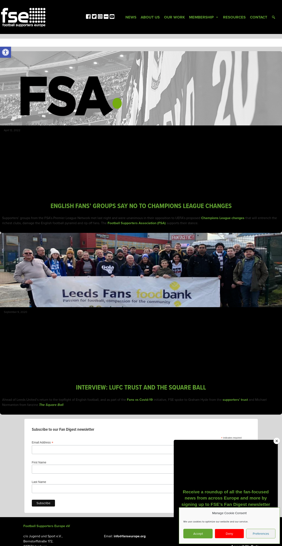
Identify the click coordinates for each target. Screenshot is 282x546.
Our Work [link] (174, 17)
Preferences (261, 534)
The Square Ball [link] (51, 405)
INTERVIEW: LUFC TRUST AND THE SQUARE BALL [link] (141, 387)
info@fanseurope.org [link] (130, 536)
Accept (198, 534)
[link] (5, 52)
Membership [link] (204, 17)
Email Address (42, 442)
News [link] (130, 17)
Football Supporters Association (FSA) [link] (137, 223)
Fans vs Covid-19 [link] (140, 400)
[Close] (277, 441)
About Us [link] (150, 17)
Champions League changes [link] (222, 218)
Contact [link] (258, 17)
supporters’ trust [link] (235, 400)
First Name (39, 462)
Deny (229, 534)
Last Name (39, 482)
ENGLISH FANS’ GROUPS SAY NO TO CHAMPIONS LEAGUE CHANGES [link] (141, 206)
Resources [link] (234, 17)
